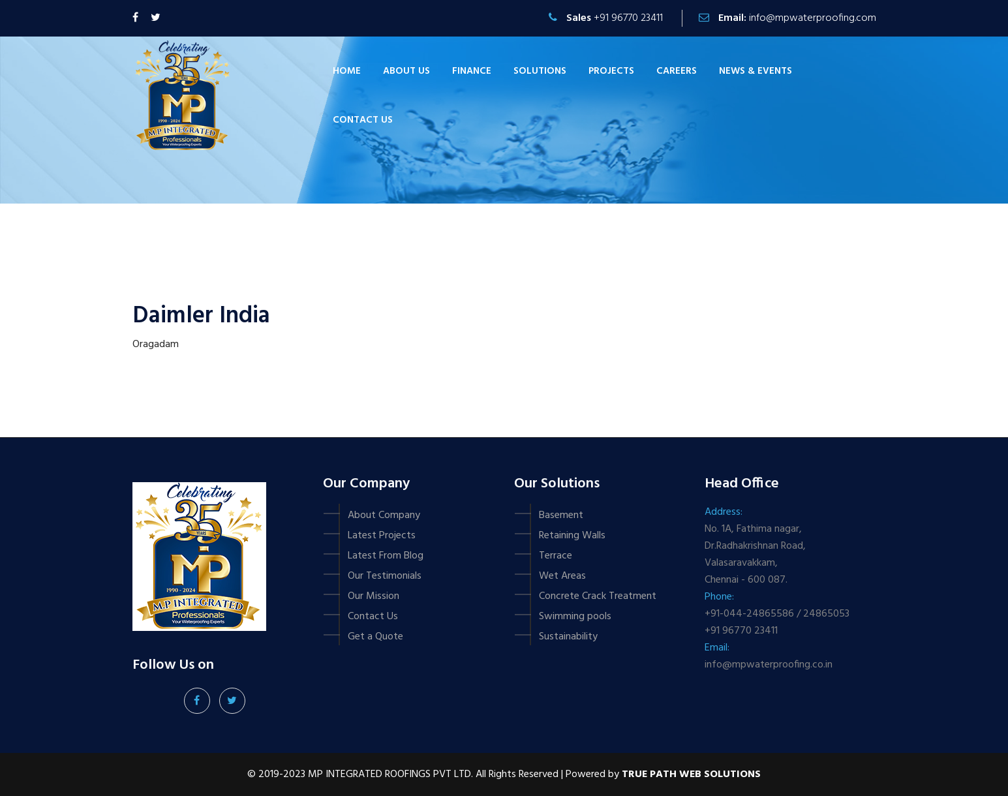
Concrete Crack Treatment (597, 596)
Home (347, 71)
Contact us (363, 120)
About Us (406, 71)
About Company (384, 515)
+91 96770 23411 (628, 18)
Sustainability (568, 636)
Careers (676, 71)
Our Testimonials (384, 576)
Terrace (555, 555)
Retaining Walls (572, 535)
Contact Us (373, 616)
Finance (471, 71)
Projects (611, 71)
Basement (561, 515)
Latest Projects (382, 535)
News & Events (755, 71)
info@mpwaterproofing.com (812, 18)
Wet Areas (562, 576)
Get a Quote (375, 636)
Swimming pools (575, 616)
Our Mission (373, 596)
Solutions (539, 71)
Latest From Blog (385, 555)
